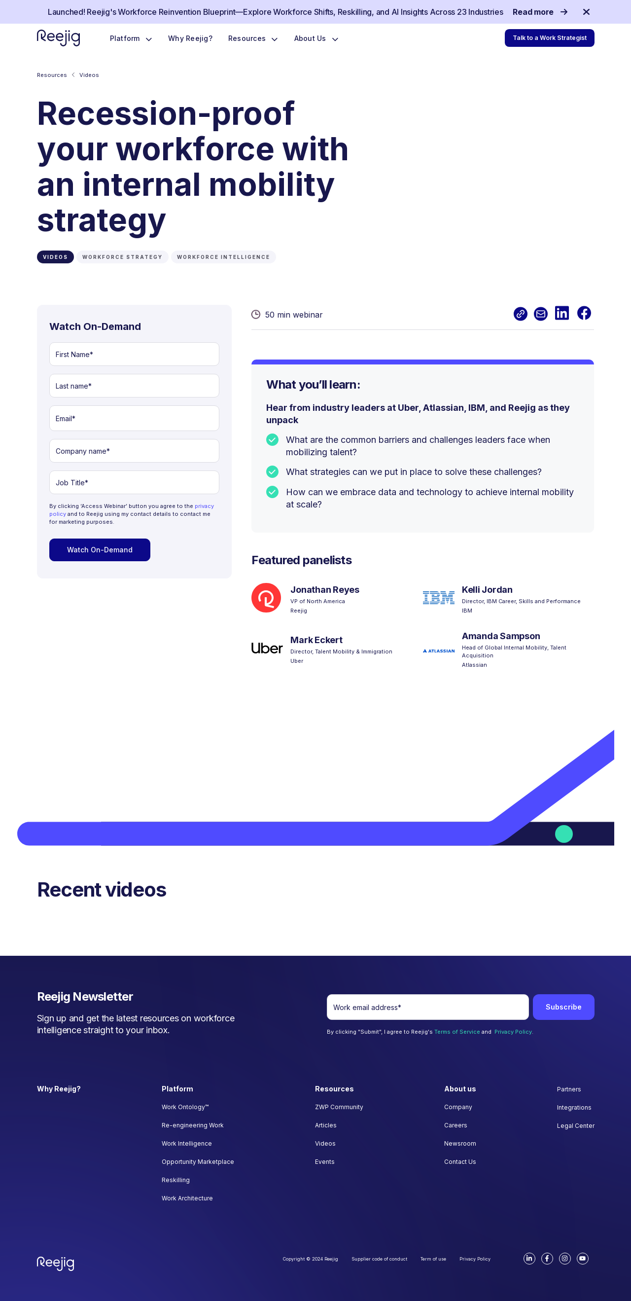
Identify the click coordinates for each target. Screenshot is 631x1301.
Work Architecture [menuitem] (187, 1198)
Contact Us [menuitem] (460, 1161)
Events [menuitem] (325, 1161)
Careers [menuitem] (455, 1125)
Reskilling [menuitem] (176, 1180)
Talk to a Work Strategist (551, 37)
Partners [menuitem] (569, 1089)
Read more (540, 12)
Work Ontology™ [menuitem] (185, 1107)
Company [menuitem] (458, 1107)
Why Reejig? (190, 38)
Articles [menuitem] (326, 1125)
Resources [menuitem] (334, 1088)
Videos (89, 75)
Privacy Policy (513, 1031)
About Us (311, 38)
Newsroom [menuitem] (460, 1143)
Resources (248, 38)
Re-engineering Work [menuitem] (193, 1125)
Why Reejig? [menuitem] (59, 1088)
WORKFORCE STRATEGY (122, 257)
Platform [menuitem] (177, 1088)
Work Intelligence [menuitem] (187, 1143)
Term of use (433, 1259)
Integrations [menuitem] (574, 1107)
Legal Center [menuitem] (576, 1125)
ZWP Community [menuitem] (339, 1107)
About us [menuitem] (460, 1088)
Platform (126, 38)
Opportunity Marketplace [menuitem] (198, 1161)
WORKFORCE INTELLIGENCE (223, 257)
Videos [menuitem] (325, 1143)
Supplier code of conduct (379, 1259)
